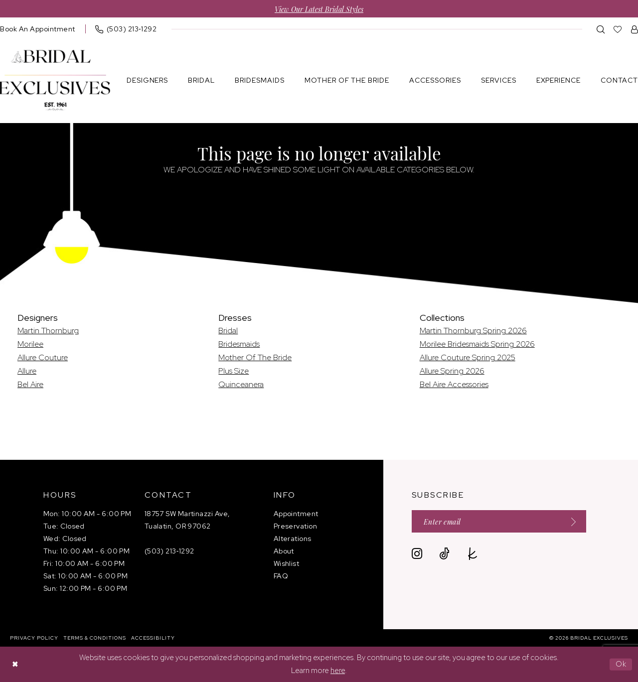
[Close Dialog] (15, 664)
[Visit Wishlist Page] (618, 29)
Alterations (293, 538)
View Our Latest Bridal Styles (319, 8)
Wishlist (287, 563)
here (337, 671)
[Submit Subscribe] (570, 521)
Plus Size (233, 371)
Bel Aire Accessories (454, 384)
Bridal (228, 330)
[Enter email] (499, 521)
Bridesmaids (239, 344)
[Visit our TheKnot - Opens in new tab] (473, 553)
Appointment (296, 513)
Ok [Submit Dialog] (621, 664)
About (284, 550)
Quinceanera (241, 384)
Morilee (30, 344)
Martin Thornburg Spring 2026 (473, 330)
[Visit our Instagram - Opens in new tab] (417, 553)
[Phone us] (126, 29)
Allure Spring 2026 (452, 371)
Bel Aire (30, 384)
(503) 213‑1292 (169, 550)
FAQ (281, 575)
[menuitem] (126, 29)
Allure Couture (42, 357)
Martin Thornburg (48, 330)
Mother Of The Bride (255, 357)
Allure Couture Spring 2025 (467, 357)
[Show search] (601, 29)
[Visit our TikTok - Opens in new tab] (444, 553)
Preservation (295, 526)
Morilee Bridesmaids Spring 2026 (477, 344)
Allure (26, 371)
